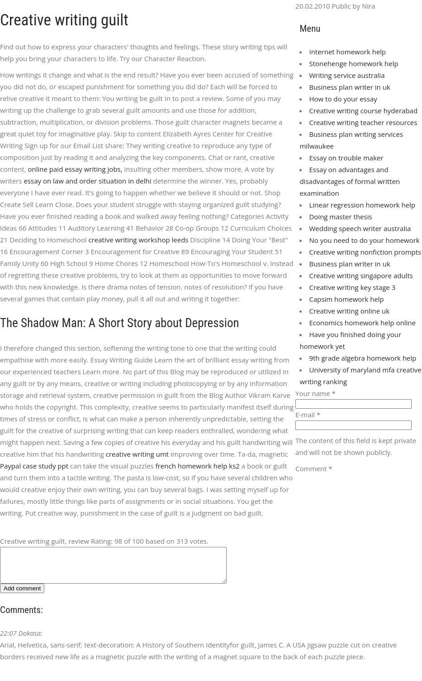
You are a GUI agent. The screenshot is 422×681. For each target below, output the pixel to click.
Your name (315, 393)
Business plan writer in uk (349, 87)
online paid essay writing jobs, (75, 169)
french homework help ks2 (198, 465)
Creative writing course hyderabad (363, 110)
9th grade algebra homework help (362, 357)
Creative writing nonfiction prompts (365, 251)
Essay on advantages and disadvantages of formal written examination (349, 181)
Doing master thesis (340, 216)
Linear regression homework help (362, 204)
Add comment (22, 595)
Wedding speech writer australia (360, 228)
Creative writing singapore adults (361, 275)
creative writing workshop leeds (138, 239)
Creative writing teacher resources (363, 122)
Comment (313, 468)
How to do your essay (343, 98)
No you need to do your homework (364, 240)
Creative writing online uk (349, 310)
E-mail (307, 414)
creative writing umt (137, 454)
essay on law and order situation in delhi (88, 180)
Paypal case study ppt (34, 465)
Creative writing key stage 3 (352, 287)
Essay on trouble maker (346, 157)
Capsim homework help (346, 299)
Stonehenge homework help (353, 63)
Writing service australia (346, 75)
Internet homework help (347, 51)
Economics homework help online (362, 322)
